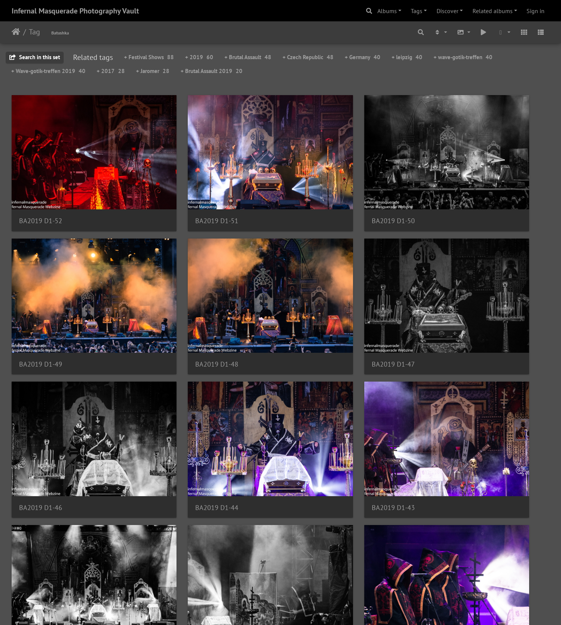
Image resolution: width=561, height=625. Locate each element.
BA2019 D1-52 (40, 194)
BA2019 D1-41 (315, 426)
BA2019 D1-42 (177, 426)
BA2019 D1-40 (452, 426)
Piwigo (296, 609)
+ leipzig (407, 57)
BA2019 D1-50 (315, 194)
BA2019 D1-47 (177, 310)
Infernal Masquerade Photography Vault (75, 11)
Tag (34, 32)
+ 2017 (111, 71)
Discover (447, 11)
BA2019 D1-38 (177, 542)
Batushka (60, 33)
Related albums (493, 11)
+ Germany (362, 57)
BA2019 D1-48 (40, 310)
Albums (387, 11)
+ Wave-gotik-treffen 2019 (48, 71)
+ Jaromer (152, 71)
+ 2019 (199, 57)
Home (16, 31)
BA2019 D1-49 (452, 194)
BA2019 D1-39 (40, 542)
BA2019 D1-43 (40, 426)
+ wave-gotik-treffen (463, 57)
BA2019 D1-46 (315, 310)
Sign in (536, 11)
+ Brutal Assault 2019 (211, 71)
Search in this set (34, 57)
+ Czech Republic (308, 57)
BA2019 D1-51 (177, 194)
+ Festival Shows (149, 57)
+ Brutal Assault (247, 57)
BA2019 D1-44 (452, 310)
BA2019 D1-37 (315, 542)
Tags (416, 11)
